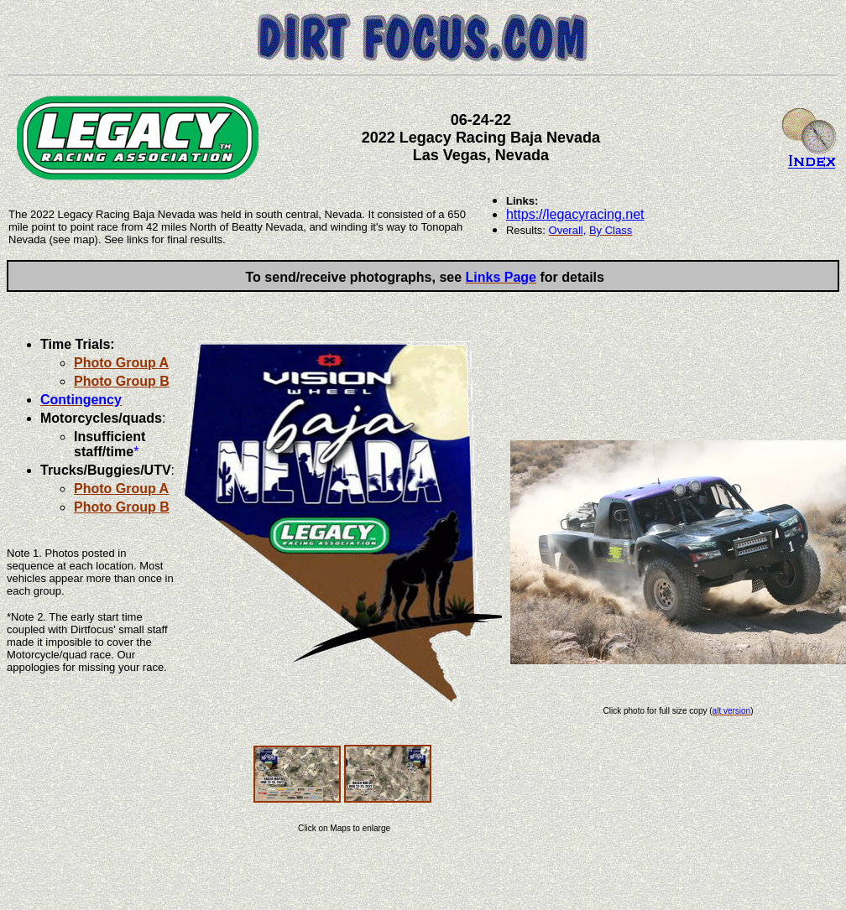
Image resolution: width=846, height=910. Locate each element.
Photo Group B (122, 381)
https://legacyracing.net (575, 214)
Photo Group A (121, 363)
